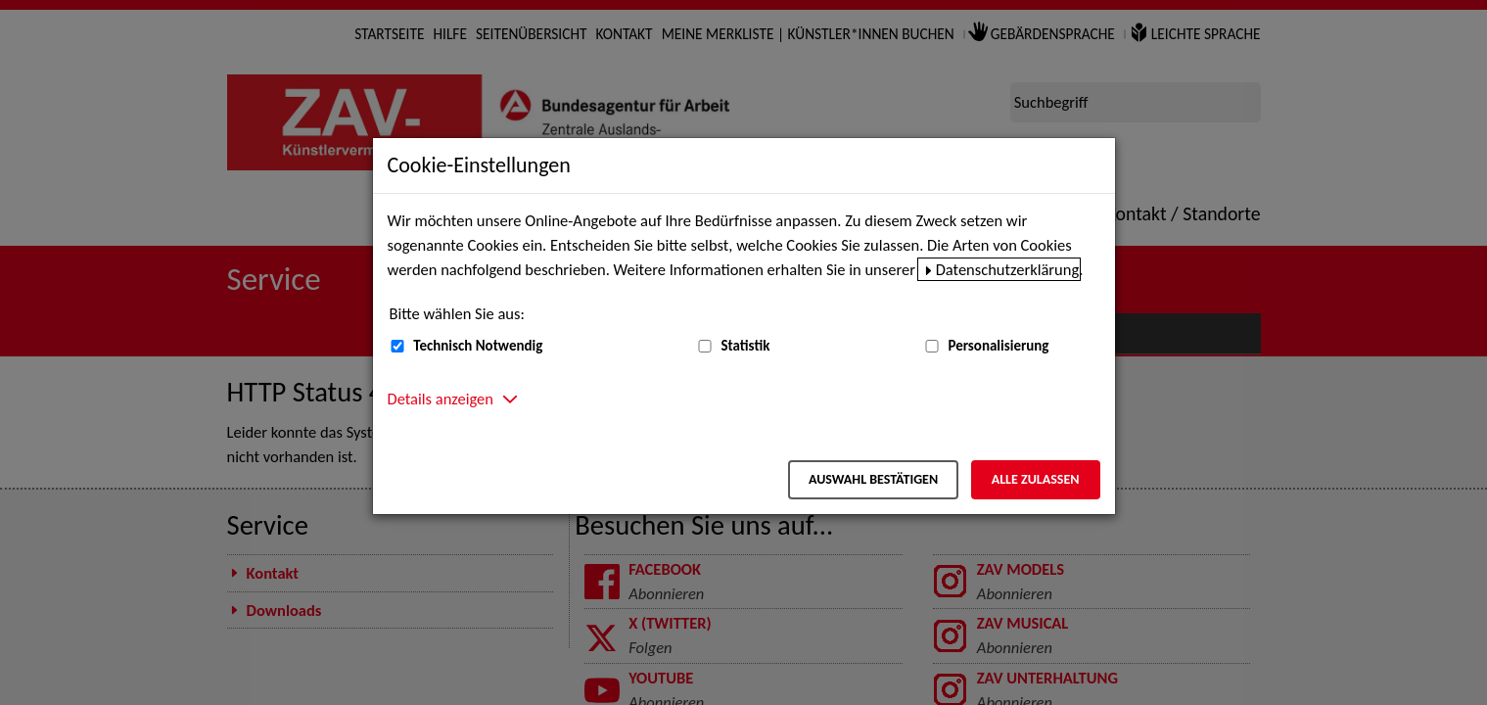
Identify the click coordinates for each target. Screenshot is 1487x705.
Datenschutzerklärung (1008, 269)
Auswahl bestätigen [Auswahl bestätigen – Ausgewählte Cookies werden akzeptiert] (873, 479)
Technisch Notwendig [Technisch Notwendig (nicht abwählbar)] (477, 345)
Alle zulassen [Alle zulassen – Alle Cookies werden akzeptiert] (1036, 479)
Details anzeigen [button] (440, 398)
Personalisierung (998, 345)
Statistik (744, 345)
